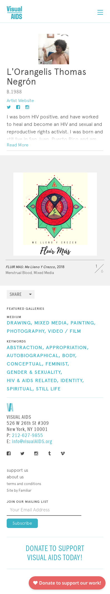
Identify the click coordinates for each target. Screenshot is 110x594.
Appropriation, (67, 348)
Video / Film (64, 331)
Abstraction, (25, 348)
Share (16, 294)
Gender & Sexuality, (34, 372)
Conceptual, (25, 364)
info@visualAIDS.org (32, 441)
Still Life (48, 389)
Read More (17, 145)
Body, (69, 356)
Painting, (83, 323)
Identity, (72, 381)
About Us (15, 476)
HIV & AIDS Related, (33, 381)
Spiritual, (20, 389)
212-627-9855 (27, 435)
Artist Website (20, 100)
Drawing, (20, 323)
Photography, (26, 331)
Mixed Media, (51, 323)
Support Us (17, 470)
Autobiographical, (33, 356)
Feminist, (57, 364)
